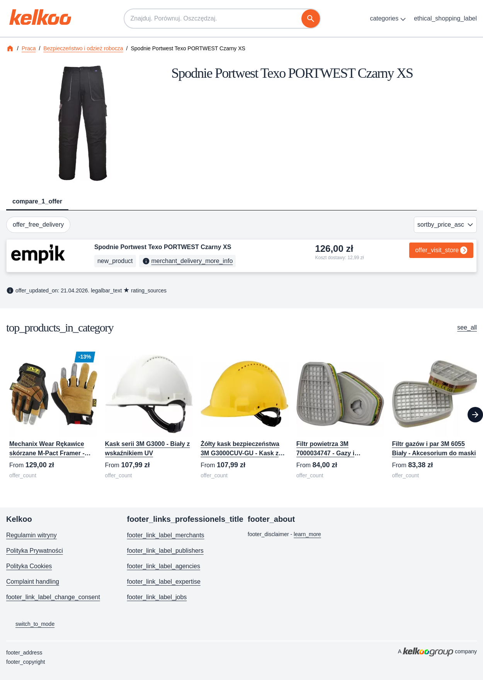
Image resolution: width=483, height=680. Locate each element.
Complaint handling (32, 581)
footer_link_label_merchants (165, 535)
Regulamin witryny (31, 535)
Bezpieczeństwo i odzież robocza (83, 48)
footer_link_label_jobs (157, 597)
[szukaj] (310, 18)
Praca (29, 48)
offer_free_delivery (38, 224)
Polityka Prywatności (34, 550)
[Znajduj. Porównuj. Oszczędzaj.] (222, 18)
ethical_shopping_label (445, 18)
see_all (467, 327)
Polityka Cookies (29, 566)
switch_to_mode (30, 624)
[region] (241, 415)
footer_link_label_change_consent (53, 597)
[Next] (475, 414)
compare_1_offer (37, 201)
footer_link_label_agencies (163, 566)
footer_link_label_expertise (164, 581)
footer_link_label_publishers (165, 550)
